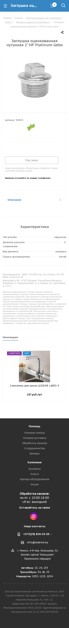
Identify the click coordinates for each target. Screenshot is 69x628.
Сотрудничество (34, 448)
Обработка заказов (34, 443)
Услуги (34, 474)
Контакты (35, 468)
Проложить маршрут (37, 558)
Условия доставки (34, 438)
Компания (35, 462)
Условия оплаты (34, 432)
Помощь (34, 426)
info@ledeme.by (37, 542)
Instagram (33, 516)
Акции (34, 484)
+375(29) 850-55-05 (36, 534)
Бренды (34, 453)
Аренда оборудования (34, 479)
